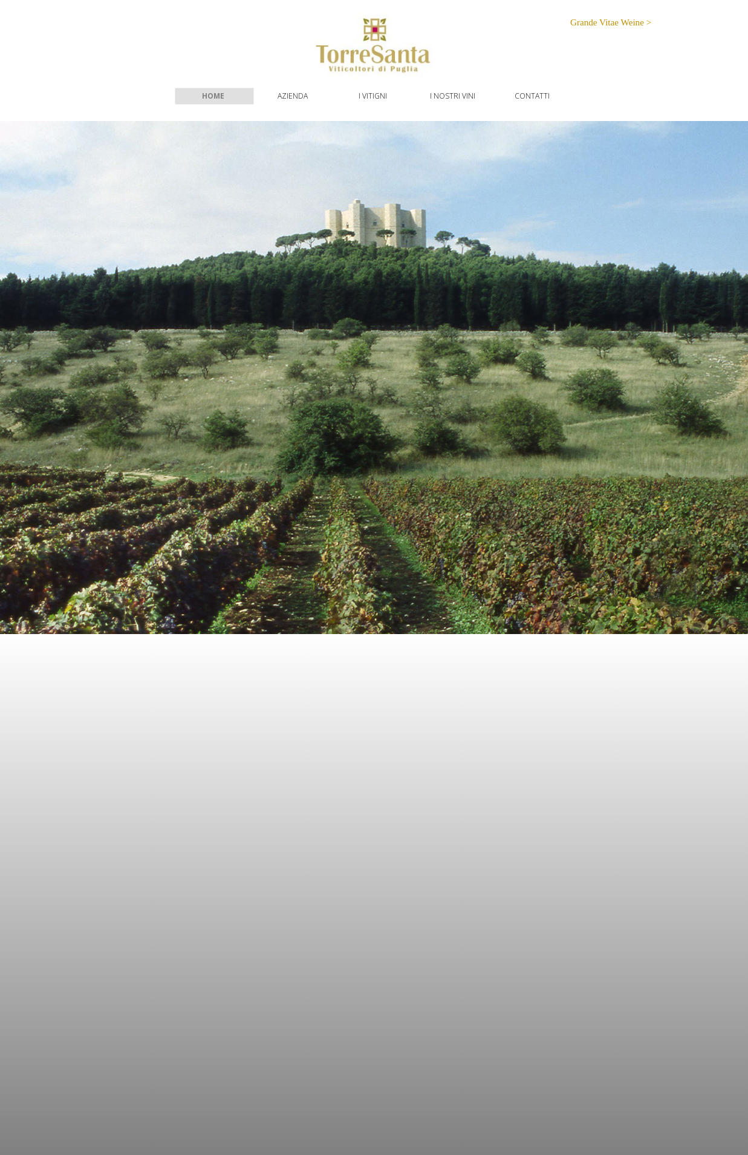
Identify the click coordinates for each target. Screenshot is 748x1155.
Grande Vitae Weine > (610, 22)
